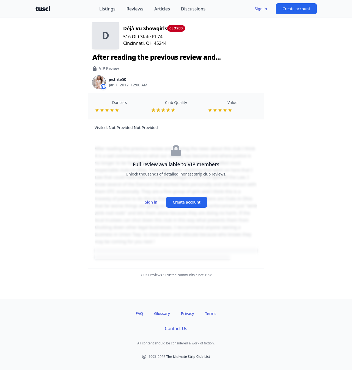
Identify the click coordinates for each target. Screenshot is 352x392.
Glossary (162, 313)
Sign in (261, 8)
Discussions (193, 9)
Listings (107, 9)
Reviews (135, 9)
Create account (296, 8)
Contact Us (176, 328)
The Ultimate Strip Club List (188, 356)
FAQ (139, 313)
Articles (162, 9)
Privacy (187, 313)
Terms (210, 313)
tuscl (42, 8)
